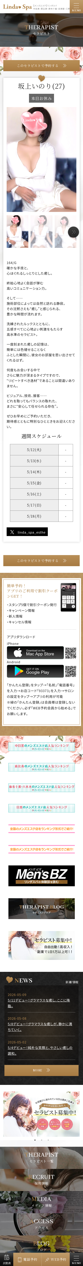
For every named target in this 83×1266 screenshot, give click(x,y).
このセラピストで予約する (38, 65)
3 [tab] (48, 1140)
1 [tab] (35, 1140)
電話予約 (30, 1259)
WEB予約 (58, 1259)
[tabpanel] (41, 1114)
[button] (73, 232)
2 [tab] (41, 1140)
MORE (37, 1070)
